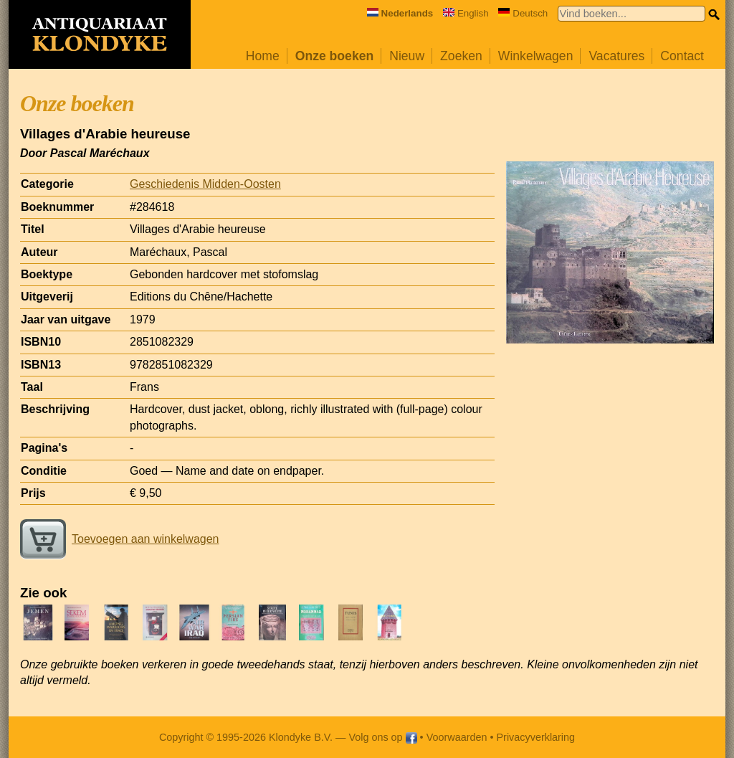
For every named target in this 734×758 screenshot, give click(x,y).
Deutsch (523, 13)
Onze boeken (334, 56)
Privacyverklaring (536, 737)
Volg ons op (382, 737)
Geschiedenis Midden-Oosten (205, 184)
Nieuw (406, 56)
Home (263, 56)
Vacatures (616, 56)
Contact (682, 56)
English (466, 13)
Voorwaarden (456, 737)
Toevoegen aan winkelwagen (119, 539)
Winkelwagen (535, 56)
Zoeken (461, 56)
